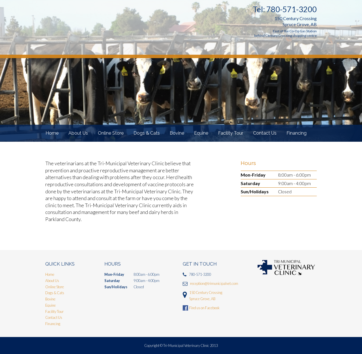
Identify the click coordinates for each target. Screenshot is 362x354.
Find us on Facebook (204, 308)
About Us (78, 133)
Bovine (177, 133)
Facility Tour (230, 133)
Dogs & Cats (146, 133)
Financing (296, 133)
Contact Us (265, 133)
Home (52, 133)
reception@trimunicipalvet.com (214, 283)
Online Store (111, 133)
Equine (201, 133)
